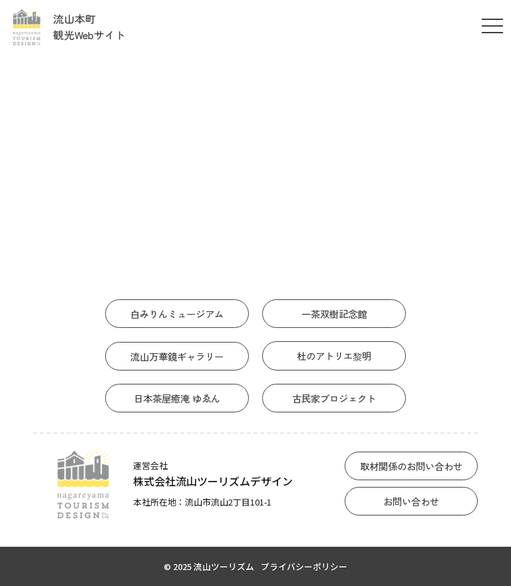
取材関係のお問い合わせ (411, 466)
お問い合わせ (411, 501)
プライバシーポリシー (304, 566)
